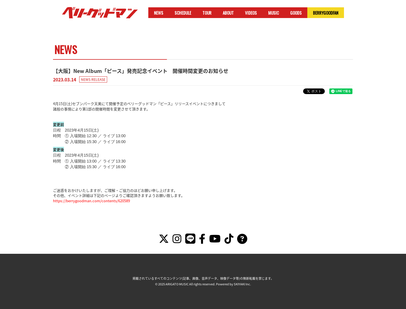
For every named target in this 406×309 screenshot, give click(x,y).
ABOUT (228, 13)
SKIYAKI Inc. (242, 284)
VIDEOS (251, 13)
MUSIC (273, 13)
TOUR (206, 13)
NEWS (158, 13)
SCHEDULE (183, 13)
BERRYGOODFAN (325, 13)
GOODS (296, 13)
